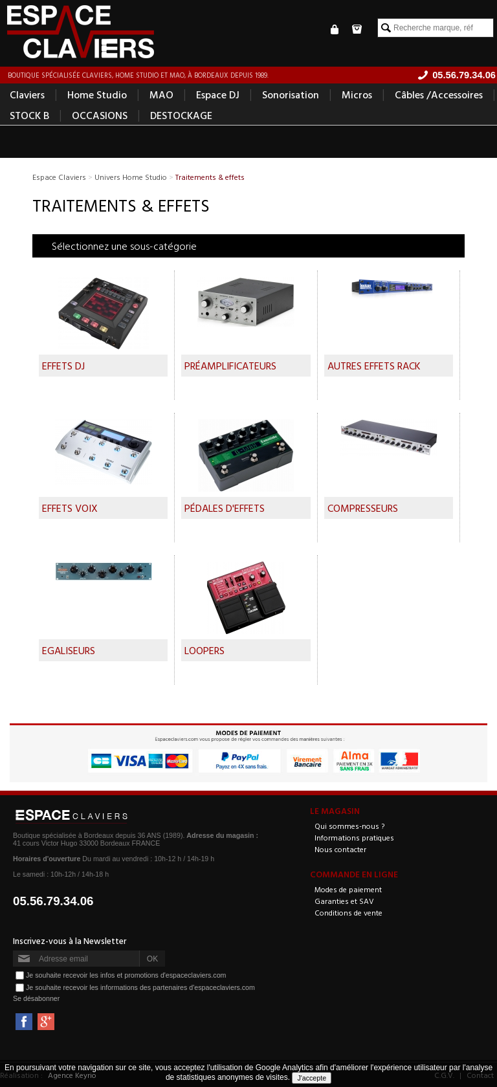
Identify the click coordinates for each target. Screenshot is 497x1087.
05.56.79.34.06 (53, 901)
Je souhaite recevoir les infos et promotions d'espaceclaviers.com (126, 975)
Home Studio (97, 94)
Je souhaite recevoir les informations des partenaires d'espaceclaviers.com (140, 987)
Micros (357, 94)
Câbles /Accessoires (439, 94)
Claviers (27, 94)
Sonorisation (290, 94)
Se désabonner (36, 998)
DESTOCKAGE (181, 115)
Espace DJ (217, 94)
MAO (161, 94)
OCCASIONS (99, 115)
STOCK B (29, 115)
